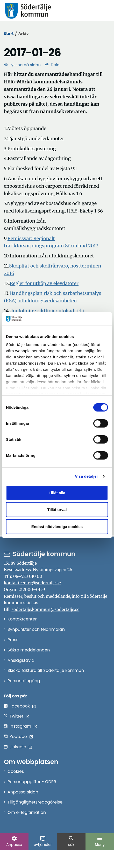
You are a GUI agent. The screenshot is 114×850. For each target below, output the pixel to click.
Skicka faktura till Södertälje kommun (46, 670)
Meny (100, 841)
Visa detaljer (86, 476)
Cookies (16, 771)
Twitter (16, 716)
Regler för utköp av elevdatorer (44, 283)
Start (9, 33)
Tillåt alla (57, 492)
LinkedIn (18, 747)
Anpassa (14, 841)
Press (13, 640)
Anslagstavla (21, 660)
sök (71, 841)
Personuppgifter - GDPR (32, 782)
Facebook (20, 706)
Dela (52, 64)
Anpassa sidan (23, 792)
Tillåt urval (57, 509)
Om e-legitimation (27, 812)
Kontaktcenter (22, 619)
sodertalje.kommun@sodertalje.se (45, 609)
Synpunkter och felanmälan (36, 629)
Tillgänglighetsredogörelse (35, 802)
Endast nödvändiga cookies (57, 526)
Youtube (18, 736)
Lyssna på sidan (22, 64)
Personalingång (24, 681)
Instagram (20, 726)
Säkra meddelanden (29, 650)
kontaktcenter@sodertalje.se (32, 582)
